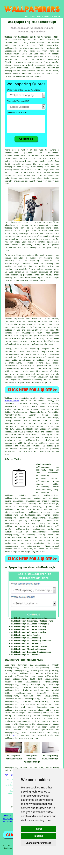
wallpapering (32, 440)
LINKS (32, 16)
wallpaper (49, 175)
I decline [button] (38, 836)
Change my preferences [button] (38, 843)
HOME (26, 16)
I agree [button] (38, 829)
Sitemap (7, 816)
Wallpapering (11, 228)
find (13, 665)
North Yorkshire (13, 540)
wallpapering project (37, 349)
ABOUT (39, 16)
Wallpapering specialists (18, 398)
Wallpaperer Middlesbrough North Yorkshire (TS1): (32, 37)
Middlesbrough (12, 401)
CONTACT (46, 16)
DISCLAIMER (56, 16)
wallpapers (28, 333)
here (15, 735)
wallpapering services (17, 48)
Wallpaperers (9, 822)
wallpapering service (38, 261)
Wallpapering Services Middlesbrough (30, 567)
